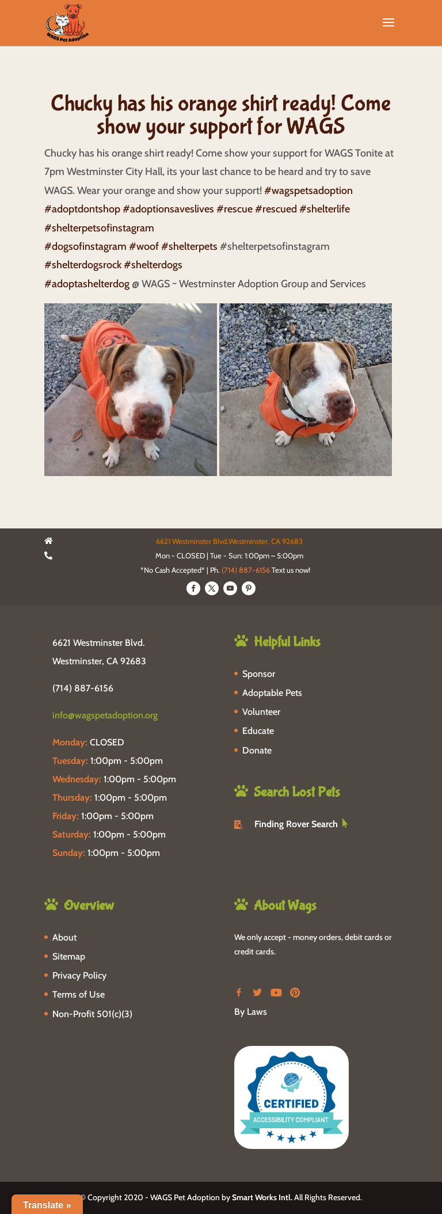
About (64, 937)
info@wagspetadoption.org (105, 715)
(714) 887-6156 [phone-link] (82, 688)
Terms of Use (78, 994)
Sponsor (258, 673)
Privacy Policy (79, 975)
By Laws (250, 1011)
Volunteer (261, 711)
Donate (257, 750)
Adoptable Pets (272, 692)
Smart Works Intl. (262, 1197)
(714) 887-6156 (246, 569)
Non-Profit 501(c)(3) (92, 1014)
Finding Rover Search (296, 824)
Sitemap (68, 956)
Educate (258, 730)
